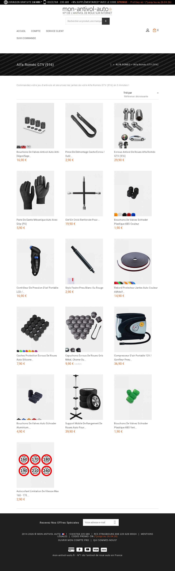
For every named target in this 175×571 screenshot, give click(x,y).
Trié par (128, 93)
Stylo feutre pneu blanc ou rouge (84, 288)
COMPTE (36, 31)
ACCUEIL (21, 31)
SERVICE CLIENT (55, 31)
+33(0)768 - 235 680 (58, 2)
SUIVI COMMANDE (26, 38)
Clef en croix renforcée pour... (82, 220)
